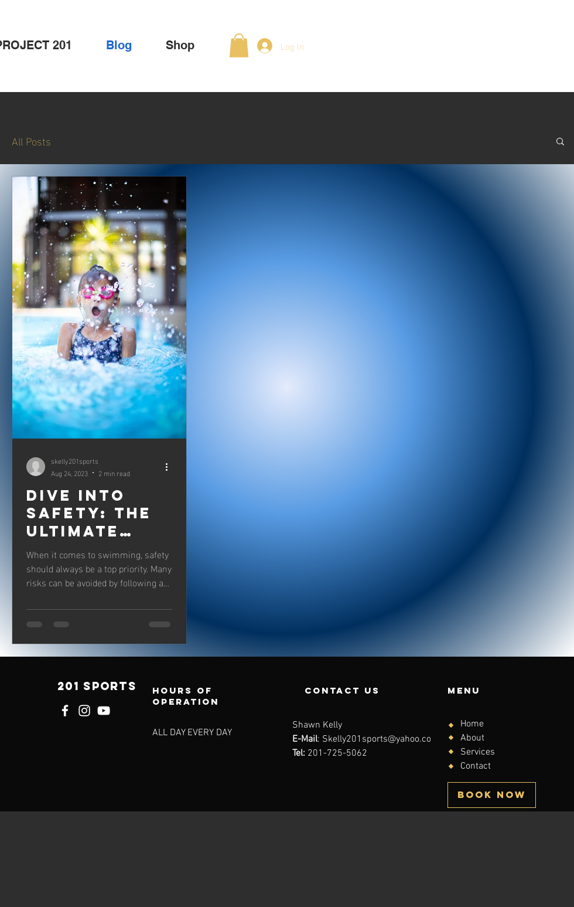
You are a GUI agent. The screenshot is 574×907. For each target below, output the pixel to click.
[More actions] (170, 467)
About (472, 738)
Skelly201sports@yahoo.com (380, 739)
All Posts (31, 140)
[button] (239, 45)
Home (472, 724)
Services (477, 752)
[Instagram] (84, 710)
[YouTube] (103, 710)
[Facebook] (65, 710)
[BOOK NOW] (491, 795)
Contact (475, 766)
